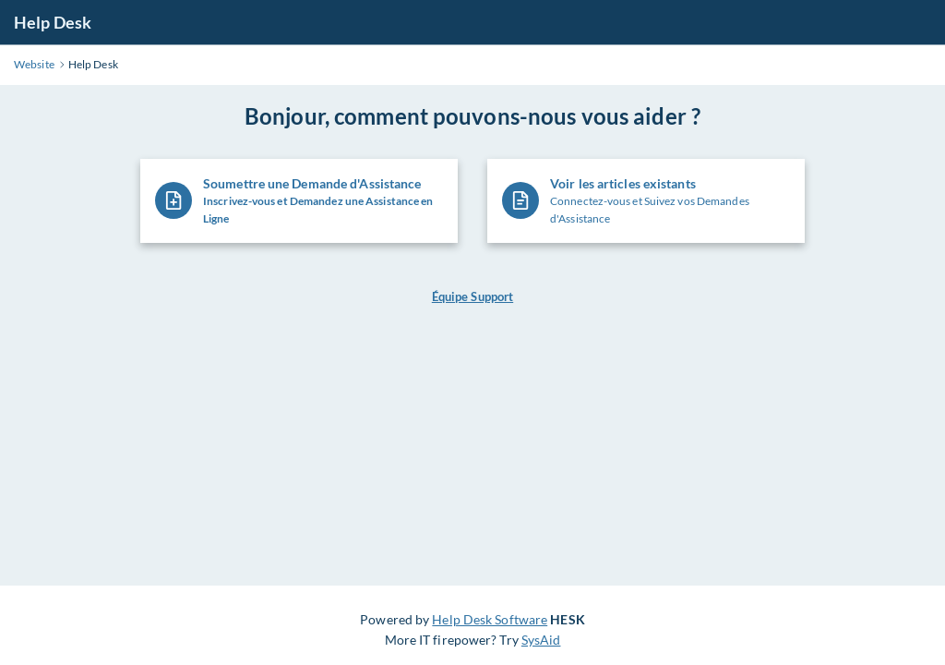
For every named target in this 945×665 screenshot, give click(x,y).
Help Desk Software (489, 619)
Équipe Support (472, 296)
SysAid (541, 639)
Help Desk (52, 22)
